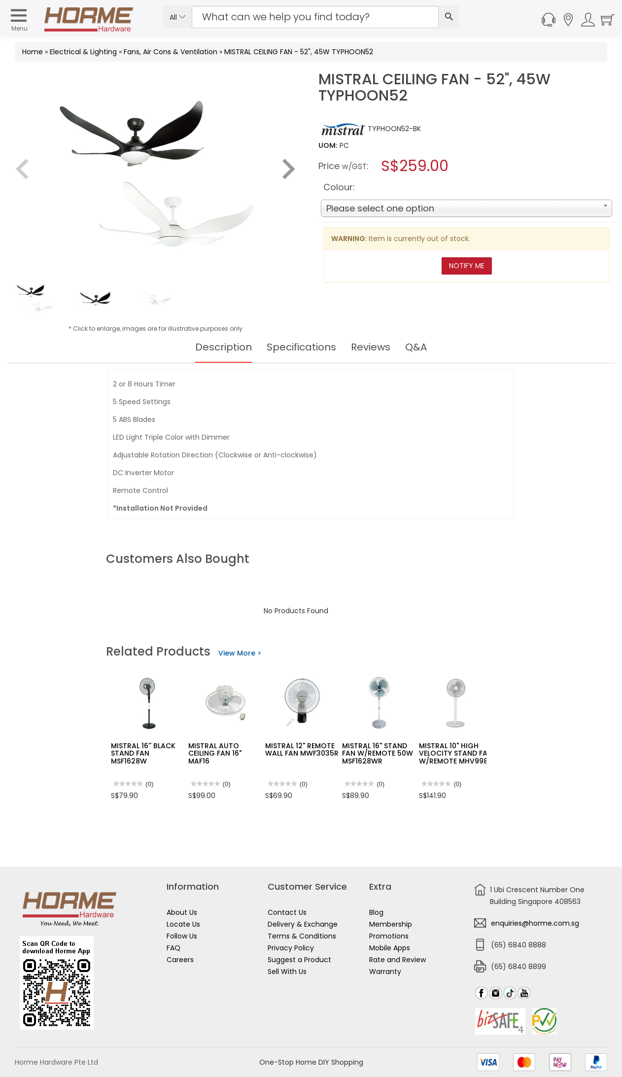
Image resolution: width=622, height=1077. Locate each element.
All (178, 17)
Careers (180, 960)
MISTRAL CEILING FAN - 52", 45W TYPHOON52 (298, 52)
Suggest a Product (299, 960)
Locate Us (183, 924)
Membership (390, 924)
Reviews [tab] (370, 347)
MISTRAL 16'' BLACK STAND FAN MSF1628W (143, 753)
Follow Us (182, 936)
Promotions (389, 936)
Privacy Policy (291, 948)
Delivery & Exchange (303, 924)
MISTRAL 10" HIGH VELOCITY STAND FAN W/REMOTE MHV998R (455, 753)
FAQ (173, 948)
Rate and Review (397, 960)
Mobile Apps (389, 948)
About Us (182, 912)
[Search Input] (315, 17)
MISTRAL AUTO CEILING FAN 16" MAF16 (215, 753)
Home (32, 52)
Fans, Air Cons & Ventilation (170, 52)
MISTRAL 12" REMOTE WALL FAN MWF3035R (302, 749)
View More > (239, 653)
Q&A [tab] (416, 347)
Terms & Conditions (302, 936)
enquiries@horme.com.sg (535, 923)
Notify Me (466, 266)
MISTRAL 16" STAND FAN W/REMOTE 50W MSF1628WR (377, 753)
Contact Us (287, 912)
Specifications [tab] (301, 347)
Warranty (385, 971)
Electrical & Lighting (83, 52)
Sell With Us (287, 971)
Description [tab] (223, 347)
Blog (376, 912)
